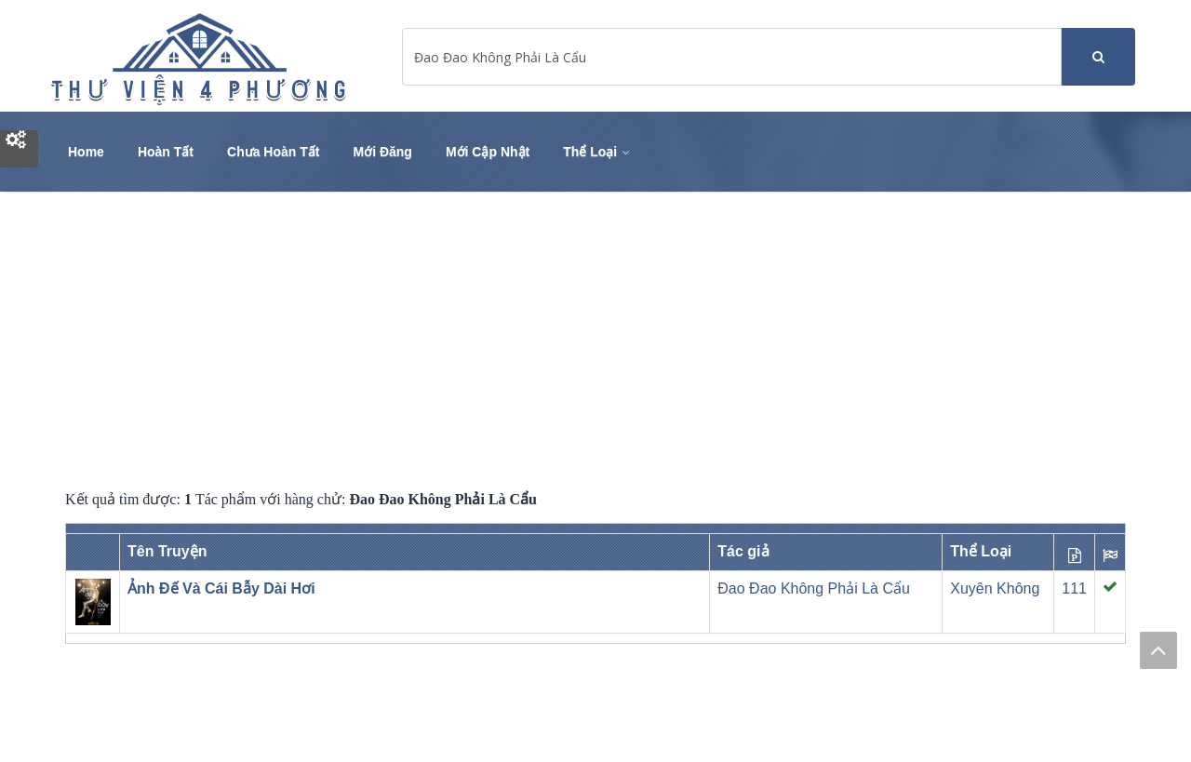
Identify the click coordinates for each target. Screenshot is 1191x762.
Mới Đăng (382, 151)
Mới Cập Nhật (487, 151)
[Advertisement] (595, 340)
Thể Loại (598, 151)
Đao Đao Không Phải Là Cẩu (813, 588)
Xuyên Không (994, 588)
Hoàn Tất (166, 151)
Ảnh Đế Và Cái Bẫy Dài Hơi (221, 588)
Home (86, 151)
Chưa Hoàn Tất (273, 151)
